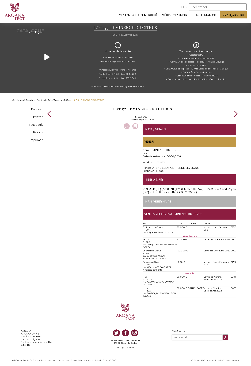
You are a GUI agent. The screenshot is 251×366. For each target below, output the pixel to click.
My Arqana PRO (233, 15)
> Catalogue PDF (196, 54)
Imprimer (36, 140)
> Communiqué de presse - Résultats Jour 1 (196, 75)
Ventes (124, 15)
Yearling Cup (183, 15)
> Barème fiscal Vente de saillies (196, 72)
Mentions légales (30, 339)
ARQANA (26, 330)
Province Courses (31, 336)
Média (166, 15)
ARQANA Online (30, 333)
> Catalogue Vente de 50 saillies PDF (196, 58)
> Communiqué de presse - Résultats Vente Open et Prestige (196, 79)
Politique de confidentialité (36, 342)
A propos (139, 15)
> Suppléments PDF (196, 65)
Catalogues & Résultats (23, 100)
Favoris (38, 132)
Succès (153, 15)
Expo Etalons (206, 15)
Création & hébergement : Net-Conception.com (215, 360)
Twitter (38, 117)
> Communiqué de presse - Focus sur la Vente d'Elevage (196, 61)
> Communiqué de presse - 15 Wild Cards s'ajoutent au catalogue (196, 68)
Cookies (25, 344)
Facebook (36, 124)
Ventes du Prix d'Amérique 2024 (53, 100)
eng (184, 7)
